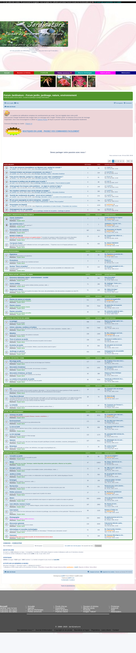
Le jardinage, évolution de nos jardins (44, 183)
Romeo (14, 178)
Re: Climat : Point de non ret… (114, 461)
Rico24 (109, 428)
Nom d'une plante (110, 277)
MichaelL (14, 210)
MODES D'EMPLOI (16, 236)
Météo (12, 462)
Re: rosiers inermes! (111, 446)
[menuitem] (16, 103)
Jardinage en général (64, 210)
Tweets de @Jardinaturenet (68, 585)
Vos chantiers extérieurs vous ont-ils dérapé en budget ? (30, 191)
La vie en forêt (15, 427)
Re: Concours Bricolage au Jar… (114, 535)
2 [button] (115, 161)
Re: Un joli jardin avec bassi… (113, 473)
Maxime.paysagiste (112, 312)
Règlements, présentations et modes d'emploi (48, 206)
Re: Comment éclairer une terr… (114, 367)
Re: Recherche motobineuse (113, 491)
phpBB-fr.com (70, 578)
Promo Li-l (108, 260)
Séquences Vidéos (16, 289)
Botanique (13, 446)
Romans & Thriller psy (111, 509)
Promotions (14, 260)
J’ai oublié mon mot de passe (73, 545)
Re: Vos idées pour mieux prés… (114, 420)
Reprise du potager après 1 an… (114, 321)
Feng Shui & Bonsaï (17, 396)
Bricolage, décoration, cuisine (43, 173)
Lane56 (14, 173)
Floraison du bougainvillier (113, 299)
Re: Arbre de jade (110, 396)
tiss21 (108, 390)
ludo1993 (109, 172)
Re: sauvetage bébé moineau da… (115, 434)
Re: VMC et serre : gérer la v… (114, 467)
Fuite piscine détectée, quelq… (114, 523)
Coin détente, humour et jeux (20, 504)
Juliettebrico (110, 290)
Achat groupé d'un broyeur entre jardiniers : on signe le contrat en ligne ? (36, 186)
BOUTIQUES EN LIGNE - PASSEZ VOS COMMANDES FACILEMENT (51, 131)
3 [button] (118, 161)
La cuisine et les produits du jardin (62, 197)
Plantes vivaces (15, 305)
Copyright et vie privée (63, 630)
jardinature (110, 204)
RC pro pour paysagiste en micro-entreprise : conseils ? (30, 200)
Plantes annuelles (16, 311)
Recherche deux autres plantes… (114, 485)
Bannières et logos (81, 630)
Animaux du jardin (16, 415)
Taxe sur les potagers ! (111, 455)
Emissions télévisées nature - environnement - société (29, 277)
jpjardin (109, 322)
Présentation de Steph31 (18, 204)
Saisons (12, 440)
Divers (50, 169)
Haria (108, 374)
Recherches (14, 486)
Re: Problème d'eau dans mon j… (114, 361)
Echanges (13, 480)
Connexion (6, 543)
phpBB (62, 576)
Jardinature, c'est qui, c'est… (113, 223)
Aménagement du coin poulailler (21, 209)
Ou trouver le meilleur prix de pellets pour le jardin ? (28, 181)
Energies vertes (15, 468)
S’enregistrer (17, 543)
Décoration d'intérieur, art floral (21, 373)
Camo (108, 327)
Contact (116, 630)
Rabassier (109, 278)
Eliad (108, 435)
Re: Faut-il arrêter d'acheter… (113, 529)
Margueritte (110, 422)
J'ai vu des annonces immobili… (114, 497)
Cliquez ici (28, 123)
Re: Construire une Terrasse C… (114, 404)
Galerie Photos (42, 119)
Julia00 (14, 169)
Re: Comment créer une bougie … (115, 388)
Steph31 (14, 206)
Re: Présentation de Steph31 (113, 229)
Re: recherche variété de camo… (114, 311)
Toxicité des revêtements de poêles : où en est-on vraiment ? (31, 195)
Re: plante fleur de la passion (113, 305)
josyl (108, 237)
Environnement (15, 421)
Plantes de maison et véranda (20, 299)
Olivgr (108, 306)
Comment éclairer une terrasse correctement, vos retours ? (31, 172)
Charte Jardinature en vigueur (113, 217)
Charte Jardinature (16, 218)
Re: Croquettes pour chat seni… (114, 414)
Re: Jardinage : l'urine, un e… (113, 283)
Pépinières (13, 254)
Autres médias (15, 283)
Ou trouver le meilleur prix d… (114, 339)
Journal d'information (43, 630)
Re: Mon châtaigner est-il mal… (114, 333)
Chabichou (110, 447)
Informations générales (41, 169)
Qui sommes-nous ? (17, 224)
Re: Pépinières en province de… (114, 254)
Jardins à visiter (15, 474)
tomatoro (109, 463)
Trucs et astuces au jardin (63, 183)
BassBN (109, 441)
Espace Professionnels (41, 201)
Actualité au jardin (16, 456)
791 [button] (128, 161)
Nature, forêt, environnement (13, 411)
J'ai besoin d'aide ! (16, 243)
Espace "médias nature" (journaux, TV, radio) (18, 274)
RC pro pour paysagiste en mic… (114, 266)
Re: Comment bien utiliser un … (114, 235)
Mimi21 (109, 475)
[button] (109, 161)
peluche (109, 261)
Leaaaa (109, 505)
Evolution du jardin (16, 345)
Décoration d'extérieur (58, 173)
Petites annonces (16, 492)
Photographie (14, 517)
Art (11, 389)
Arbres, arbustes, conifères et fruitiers (23, 327)
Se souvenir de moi (88, 545)
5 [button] (123, 161)
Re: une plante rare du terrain (113, 345)
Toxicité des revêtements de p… (114, 379)
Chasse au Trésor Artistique (113, 373)
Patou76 (109, 518)
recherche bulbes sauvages (113, 479)
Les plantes (8, 296)
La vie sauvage (15, 434)
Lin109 (108, 284)
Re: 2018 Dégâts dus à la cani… (114, 440)
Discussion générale (54, 178)
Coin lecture (14, 510)
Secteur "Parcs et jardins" (57, 201)
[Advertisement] (115, 37)
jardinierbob (110, 406)
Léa (108, 346)
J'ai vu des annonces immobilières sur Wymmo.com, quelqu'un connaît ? (36, 167)
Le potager (13, 321)
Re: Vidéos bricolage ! (111, 289)
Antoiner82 (110, 481)
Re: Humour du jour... (111, 503)
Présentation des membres (69, 206)
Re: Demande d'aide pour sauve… (115, 426)
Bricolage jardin (15, 361)
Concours (13, 535)
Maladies (13, 333)
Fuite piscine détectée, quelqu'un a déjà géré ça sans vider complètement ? (36, 177)
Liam (13, 183)
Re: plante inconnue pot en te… (114, 517)
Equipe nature (21, 220)
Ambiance (7, 386)
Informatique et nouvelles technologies (23, 529)
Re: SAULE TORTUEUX (111, 243)
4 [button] (120, 161)
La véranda (14, 405)
